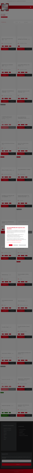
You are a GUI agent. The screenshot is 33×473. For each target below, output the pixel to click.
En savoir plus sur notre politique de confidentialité (13, 242)
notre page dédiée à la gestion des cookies (16, 240)
